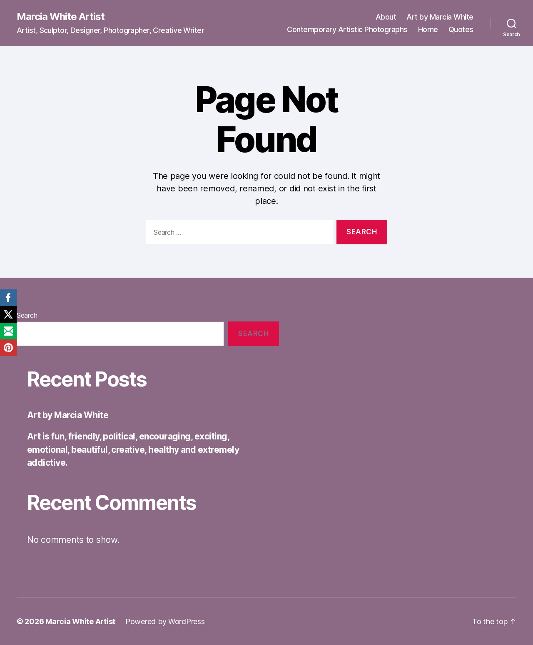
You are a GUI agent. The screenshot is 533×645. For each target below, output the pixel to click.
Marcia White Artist (61, 17)
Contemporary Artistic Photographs (347, 29)
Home (428, 29)
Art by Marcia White (439, 17)
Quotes (460, 29)
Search (27, 315)
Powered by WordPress (165, 621)
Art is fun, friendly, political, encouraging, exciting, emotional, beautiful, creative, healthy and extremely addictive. (133, 449)
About (386, 17)
